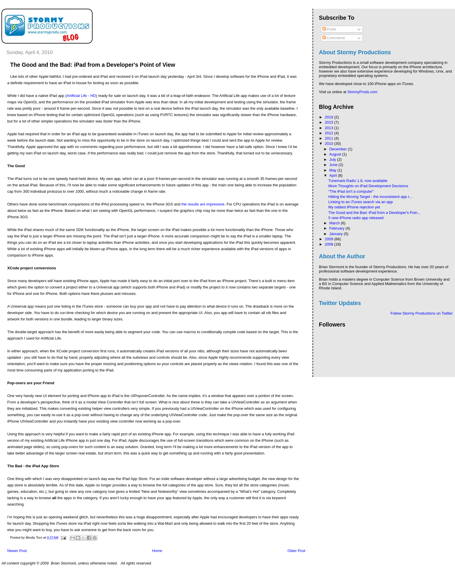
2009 (329, 239)
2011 (329, 138)
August (335, 154)
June (334, 165)
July (333, 159)
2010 (329, 143)
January (336, 234)
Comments (333, 38)
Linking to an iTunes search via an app (360, 202)
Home (157, 551)
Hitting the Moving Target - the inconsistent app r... (370, 196)
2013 (329, 128)
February (337, 228)
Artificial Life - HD (81, 95)
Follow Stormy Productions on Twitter (422, 313)
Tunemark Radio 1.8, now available (357, 180)
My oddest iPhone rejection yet (354, 207)
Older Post (296, 551)
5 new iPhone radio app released (356, 218)
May (333, 170)
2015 (329, 122)
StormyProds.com (362, 92)
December (338, 149)
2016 (329, 117)
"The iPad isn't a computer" (351, 191)
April (333, 175)
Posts (329, 29)
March (335, 223)
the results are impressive (202, 204)
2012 (329, 133)
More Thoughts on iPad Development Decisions (368, 186)
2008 (329, 244)
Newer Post (17, 551)
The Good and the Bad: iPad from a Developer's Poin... (374, 212)
